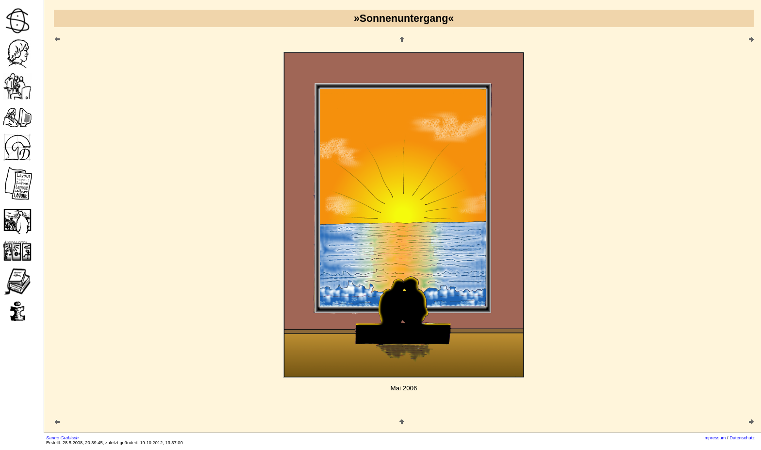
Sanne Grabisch (62, 437)
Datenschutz (742, 437)
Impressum (714, 437)
